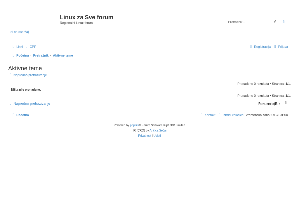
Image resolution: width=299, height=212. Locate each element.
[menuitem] (30, 46)
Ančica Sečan (158, 130)
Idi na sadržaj (19, 32)
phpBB (134, 125)
